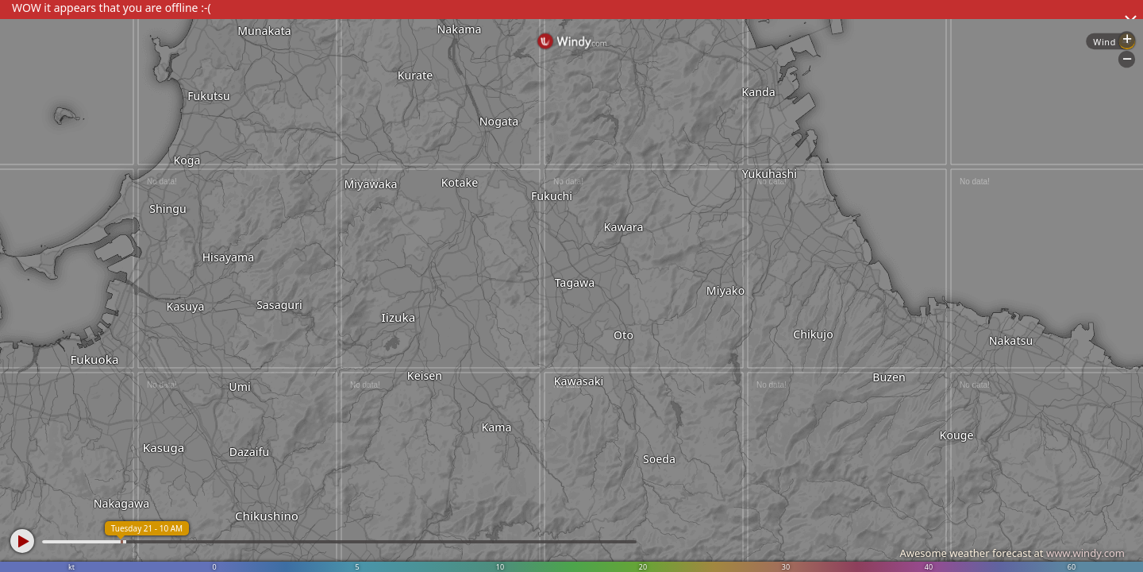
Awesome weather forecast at (1012, 553)
